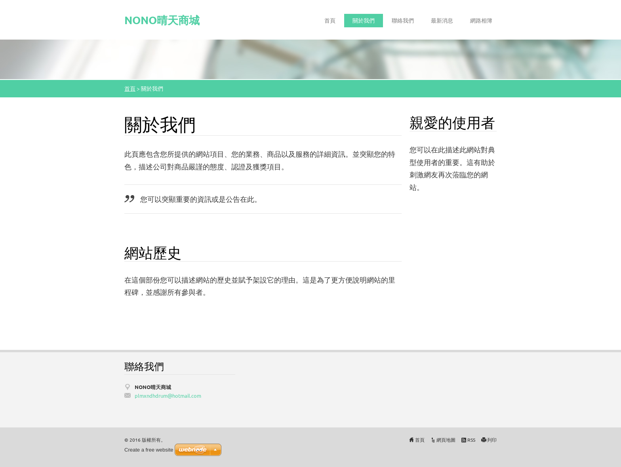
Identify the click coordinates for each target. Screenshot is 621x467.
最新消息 (442, 20)
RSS (471, 440)
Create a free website (148, 450)
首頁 (329, 20)
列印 (492, 440)
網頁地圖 (445, 440)
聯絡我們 (403, 20)
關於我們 (363, 20)
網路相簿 (481, 20)
